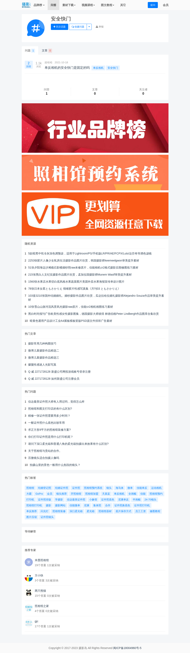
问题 (30, 51)
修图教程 (155, 511)
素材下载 (69, 5)
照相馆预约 (156, 493)
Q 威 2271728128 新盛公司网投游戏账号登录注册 (59, 371)
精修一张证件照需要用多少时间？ (49, 415)
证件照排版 (44, 499)
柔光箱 (90, 511)
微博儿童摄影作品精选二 (43, 350)
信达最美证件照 (76, 499)
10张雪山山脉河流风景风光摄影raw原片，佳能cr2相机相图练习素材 (70, 306)
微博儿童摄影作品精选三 (43, 357)
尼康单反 (123, 499)
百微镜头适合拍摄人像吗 (43, 457)
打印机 (30, 499)
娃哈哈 (48, 62)
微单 (130, 487)
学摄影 (59, 499)
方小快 (39, 575)
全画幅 (132, 493)
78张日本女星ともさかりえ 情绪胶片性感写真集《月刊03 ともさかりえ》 (74, 288)
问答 (53, 5)
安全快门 (113, 67)
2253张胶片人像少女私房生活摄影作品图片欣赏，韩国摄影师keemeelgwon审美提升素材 (83, 260)
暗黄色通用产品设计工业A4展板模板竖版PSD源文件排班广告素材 (71, 320)
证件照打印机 (142, 505)
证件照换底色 (122, 505)
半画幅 (137, 499)
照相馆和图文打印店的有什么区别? (50, 408)
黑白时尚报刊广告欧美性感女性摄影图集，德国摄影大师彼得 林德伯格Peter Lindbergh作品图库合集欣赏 (93, 313)
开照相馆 (76, 493)
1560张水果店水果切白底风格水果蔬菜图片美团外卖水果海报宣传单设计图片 (76, 281)
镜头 (109, 487)
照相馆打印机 (34, 505)
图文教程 (107, 5)
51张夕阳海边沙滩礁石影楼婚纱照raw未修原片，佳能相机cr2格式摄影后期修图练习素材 (83, 267)
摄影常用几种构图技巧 (42, 343)
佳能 (143, 493)
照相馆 (30, 487)
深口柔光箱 (76, 511)
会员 (165, 5)
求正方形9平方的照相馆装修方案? (49, 429)
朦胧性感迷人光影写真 (42, 364)
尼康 (86, 505)
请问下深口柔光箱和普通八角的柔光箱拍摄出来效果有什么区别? (68, 443)
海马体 (119, 487)
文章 (47, 51)
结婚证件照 (61, 487)
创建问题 (78, 26)
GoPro (39, 493)
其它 (123, 5)
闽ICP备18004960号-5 (127, 648)
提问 (152, 5)
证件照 (76, 487)
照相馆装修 (59, 511)
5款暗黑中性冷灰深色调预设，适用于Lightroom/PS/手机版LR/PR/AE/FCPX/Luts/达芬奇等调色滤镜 (90, 253)
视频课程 (88, 5)
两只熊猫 (40, 590)
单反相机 (98, 67)
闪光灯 (44, 511)
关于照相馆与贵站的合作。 (45, 450)
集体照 (97, 505)
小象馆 (93, 499)
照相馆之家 (42, 606)
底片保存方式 (123, 511)
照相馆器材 (105, 511)
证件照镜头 (47, 517)
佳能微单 (75, 505)
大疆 (29, 493)
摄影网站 (60, 505)
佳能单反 (142, 487)
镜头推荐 (61, 493)
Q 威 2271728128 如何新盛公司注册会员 (53, 378)
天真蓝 (106, 493)
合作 (107, 505)
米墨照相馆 (42, 560)
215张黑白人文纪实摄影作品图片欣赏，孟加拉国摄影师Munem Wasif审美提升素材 (79, 274)
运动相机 (156, 487)
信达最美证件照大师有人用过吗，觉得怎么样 (56, 401)
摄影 (48, 505)
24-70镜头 (150, 499)
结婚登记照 (44, 487)
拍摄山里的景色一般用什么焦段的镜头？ (55, 464)
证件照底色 (107, 499)
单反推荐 (31, 511)
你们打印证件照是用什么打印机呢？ (50, 436)
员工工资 (140, 511)
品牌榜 (39, 5)
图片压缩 (31, 517)
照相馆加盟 (91, 493)
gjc (36, 621)
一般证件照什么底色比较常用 (46, 422)
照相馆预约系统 (93, 487)
